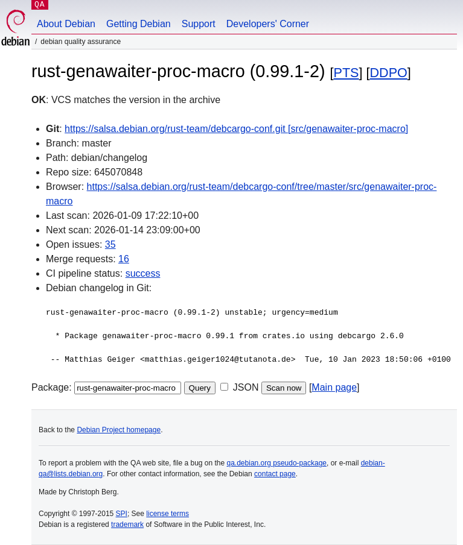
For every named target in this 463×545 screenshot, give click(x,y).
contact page (275, 474)
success (143, 273)
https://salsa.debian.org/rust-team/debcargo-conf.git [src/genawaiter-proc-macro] (236, 129)
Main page (334, 387)
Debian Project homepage (119, 430)
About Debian (66, 24)
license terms (167, 513)
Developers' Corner (267, 24)
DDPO (388, 72)
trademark (127, 524)
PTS (346, 72)
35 (110, 244)
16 (123, 259)
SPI (121, 513)
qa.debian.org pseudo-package (277, 463)
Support (199, 24)
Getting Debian (138, 24)
